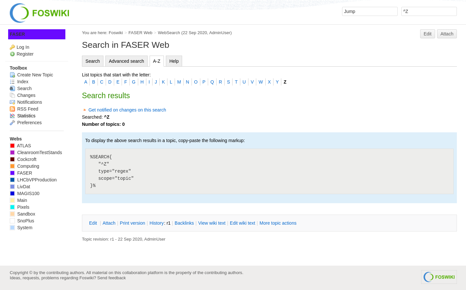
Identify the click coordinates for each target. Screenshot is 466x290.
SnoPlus (22, 220)
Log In (23, 47)
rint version (132, 223)
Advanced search (126, 61)
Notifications (26, 102)
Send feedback (111, 277)
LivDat (20, 186)
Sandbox (22, 214)
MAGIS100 (24, 193)
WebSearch (169, 32)
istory (157, 223)
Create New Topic (31, 74)
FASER (17, 34)
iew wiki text (212, 223)
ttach (108, 223)
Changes (22, 95)
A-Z (157, 61)
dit (93, 223)
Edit (428, 33)
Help (174, 61)
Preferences (26, 122)
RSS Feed (24, 109)
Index (19, 81)
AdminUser (219, 32)
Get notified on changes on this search (127, 109)
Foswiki (116, 32)
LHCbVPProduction (33, 179)
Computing (24, 166)
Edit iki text (242, 223)
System (21, 227)
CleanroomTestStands (36, 152)
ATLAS (20, 145)
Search (93, 61)
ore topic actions (278, 223)
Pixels (19, 207)
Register (25, 54)
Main (18, 200)
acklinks (184, 223)
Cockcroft (23, 159)
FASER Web (140, 32)
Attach (447, 33)
